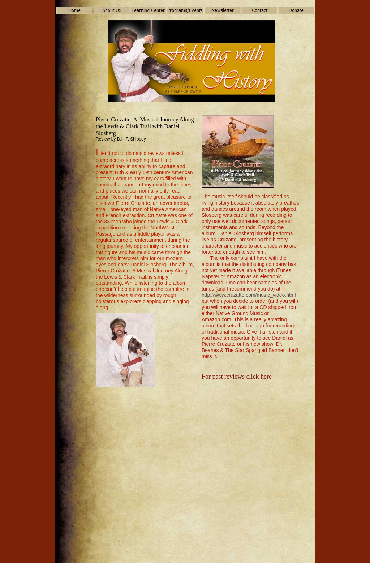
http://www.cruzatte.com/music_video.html (249, 295)
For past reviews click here (237, 376)
